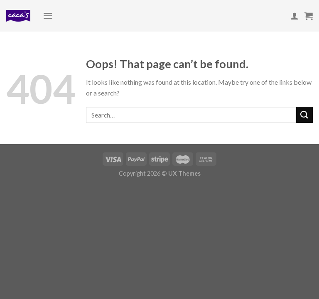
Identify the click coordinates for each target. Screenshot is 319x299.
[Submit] (304, 115)
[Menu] (48, 15)
